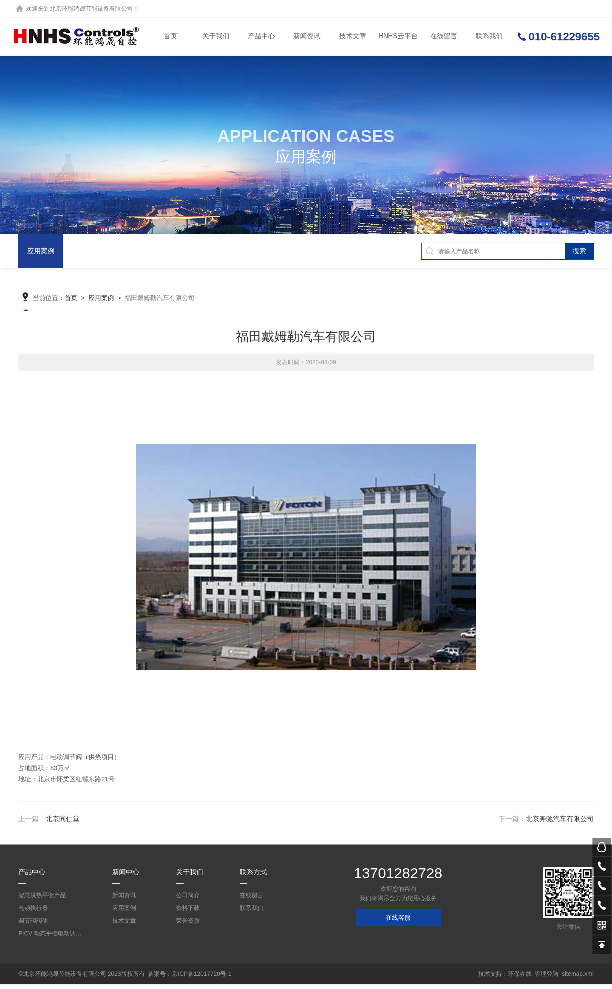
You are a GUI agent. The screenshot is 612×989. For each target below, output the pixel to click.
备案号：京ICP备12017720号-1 (189, 978)
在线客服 (398, 922)
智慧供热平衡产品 (42, 899)
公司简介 (188, 899)
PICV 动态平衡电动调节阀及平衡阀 (51, 938)
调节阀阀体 (33, 925)
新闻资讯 (306, 36)
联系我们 (488, 36)
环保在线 (520, 978)
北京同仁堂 (62, 823)
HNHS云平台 (397, 36)
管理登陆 (546, 978)
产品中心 (261, 36)
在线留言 (443, 36)
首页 (170, 36)
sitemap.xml (578, 978)
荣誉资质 (188, 925)
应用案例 (40, 251)
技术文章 (352, 36)
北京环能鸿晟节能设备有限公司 (91, 8)
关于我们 (215, 36)
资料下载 (188, 912)
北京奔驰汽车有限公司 (560, 823)
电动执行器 (33, 912)
